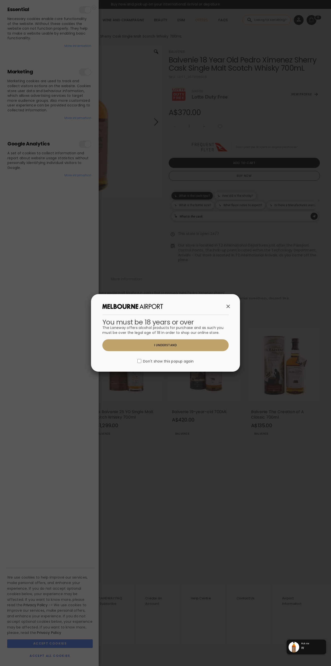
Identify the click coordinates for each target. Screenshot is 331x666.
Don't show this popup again (168, 361)
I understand (165, 345)
